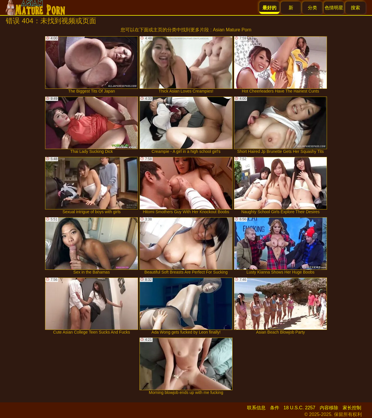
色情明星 (334, 7)
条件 (274, 407)
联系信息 (256, 407)
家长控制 (352, 407)
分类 (312, 7)
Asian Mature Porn (232, 29)
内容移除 (329, 407)
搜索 (355, 7)
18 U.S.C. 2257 (299, 407)
